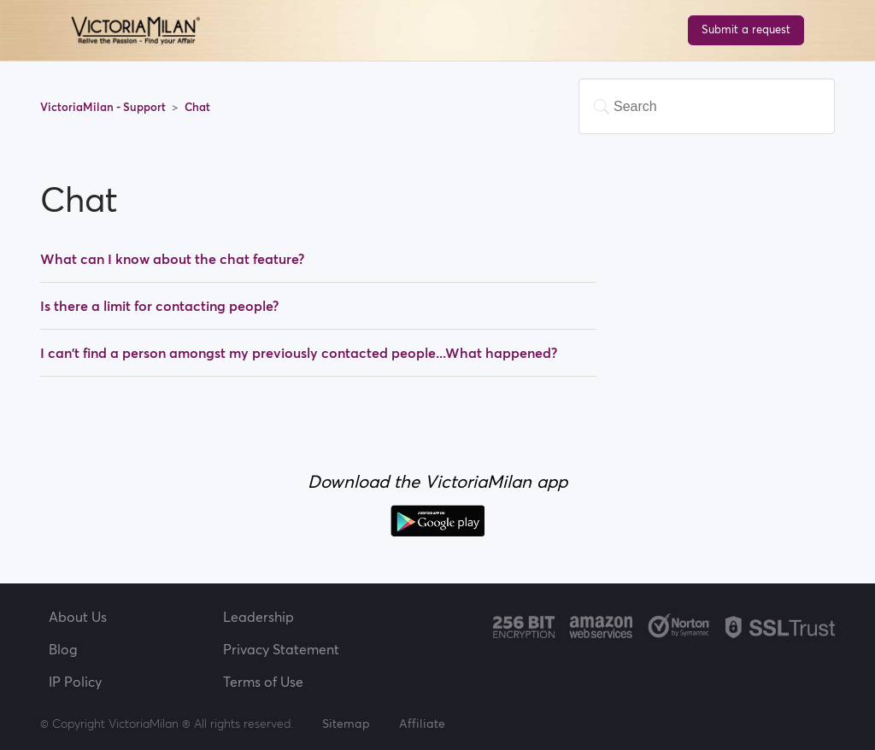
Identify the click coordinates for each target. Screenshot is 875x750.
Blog (63, 649)
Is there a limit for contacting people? (159, 305)
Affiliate (422, 723)
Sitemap (346, 723)
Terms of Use (263, 681)
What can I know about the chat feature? (172, 258)
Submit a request (746, 29)
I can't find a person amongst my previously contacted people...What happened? (298, 352)
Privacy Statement (281, 649)
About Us (78, 616)
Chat (197, 107)
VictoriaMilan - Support (104, 107)
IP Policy (75, 681)
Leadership (258, 616)
